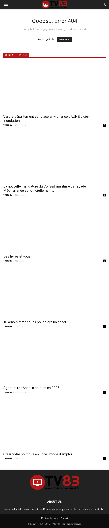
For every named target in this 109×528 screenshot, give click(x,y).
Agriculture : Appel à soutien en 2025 (31, 388)
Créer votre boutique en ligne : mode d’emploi (37, 454)
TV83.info (7, 125)
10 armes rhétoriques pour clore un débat (34, 322)
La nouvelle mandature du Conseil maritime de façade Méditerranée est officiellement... (44, 188)
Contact (64, 518)
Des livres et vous (16, 256)
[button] (104, 4)
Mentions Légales (49, 518)
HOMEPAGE (64, 39)
